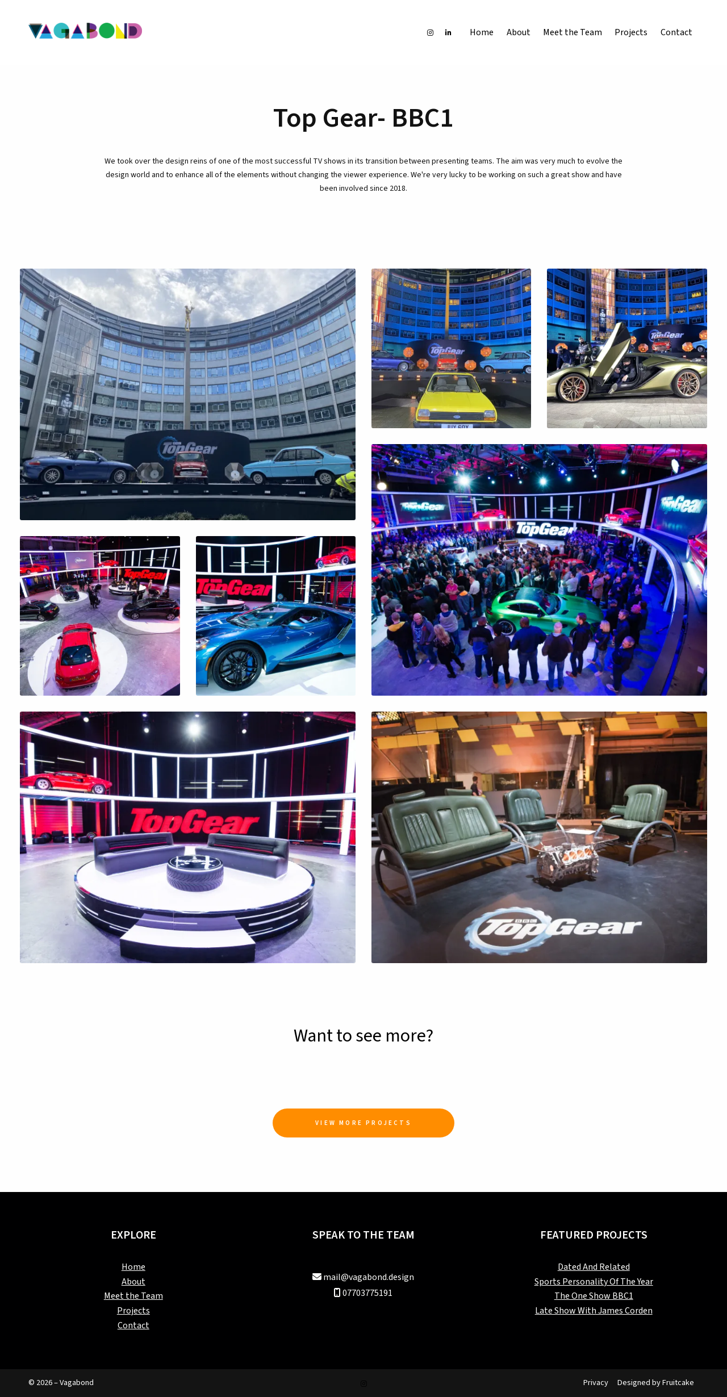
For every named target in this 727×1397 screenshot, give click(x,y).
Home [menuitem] (482, 32)
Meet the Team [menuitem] (572, 32)
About (133, 1281)
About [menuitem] (518, 32)
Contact (133, 1325)
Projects (133, 1310)
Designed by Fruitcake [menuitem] (655, 1382)
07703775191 (367, 1293)
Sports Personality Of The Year (593, 1281)
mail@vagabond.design (368, 1277)
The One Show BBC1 (593, 1296)
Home (133, 1267)
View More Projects (363, 1123)
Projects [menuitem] (631, 32)
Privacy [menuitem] (595, 1382)
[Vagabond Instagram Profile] (430, 32)
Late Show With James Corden (594, 1310)
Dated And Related (594, 1267)
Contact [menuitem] (676, 32)
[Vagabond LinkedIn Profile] (448, 32)
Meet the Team (133, 1296)
